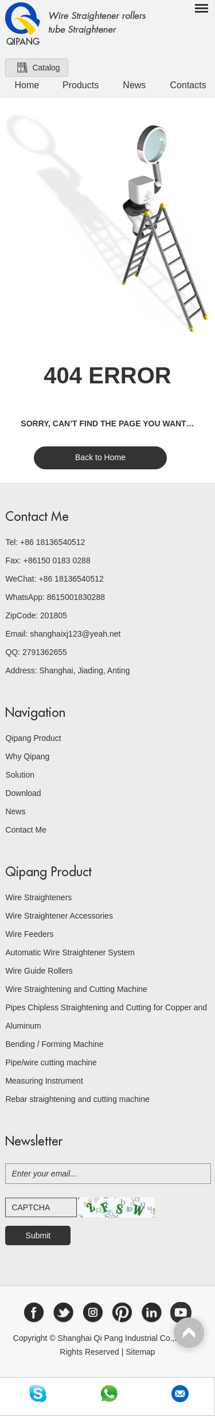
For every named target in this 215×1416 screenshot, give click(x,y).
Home (27, 85)
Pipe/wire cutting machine (51, 1062)
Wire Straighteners (38, 897)
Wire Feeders (29, 934)
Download (23, 793)
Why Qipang (27, 756)
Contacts (188, 85)
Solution (19, 774)
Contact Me (37, 517)
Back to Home (100, 457)
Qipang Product (33, 738)
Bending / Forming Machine (54, 1044)
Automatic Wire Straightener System (70, 952)
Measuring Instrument (44, 1080)
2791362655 (44, 652)
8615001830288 (76, 597)
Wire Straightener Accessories (59, 915)
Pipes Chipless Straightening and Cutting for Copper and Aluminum (106, 1016)
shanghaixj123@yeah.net (75, 633)
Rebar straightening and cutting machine (77, 1099)
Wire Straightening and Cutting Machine (76, 989)
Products (80, 85)
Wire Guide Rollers (38, 970)
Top (189, 1334)
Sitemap (140, 1351)
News (134, 85)
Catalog (46, 67)
